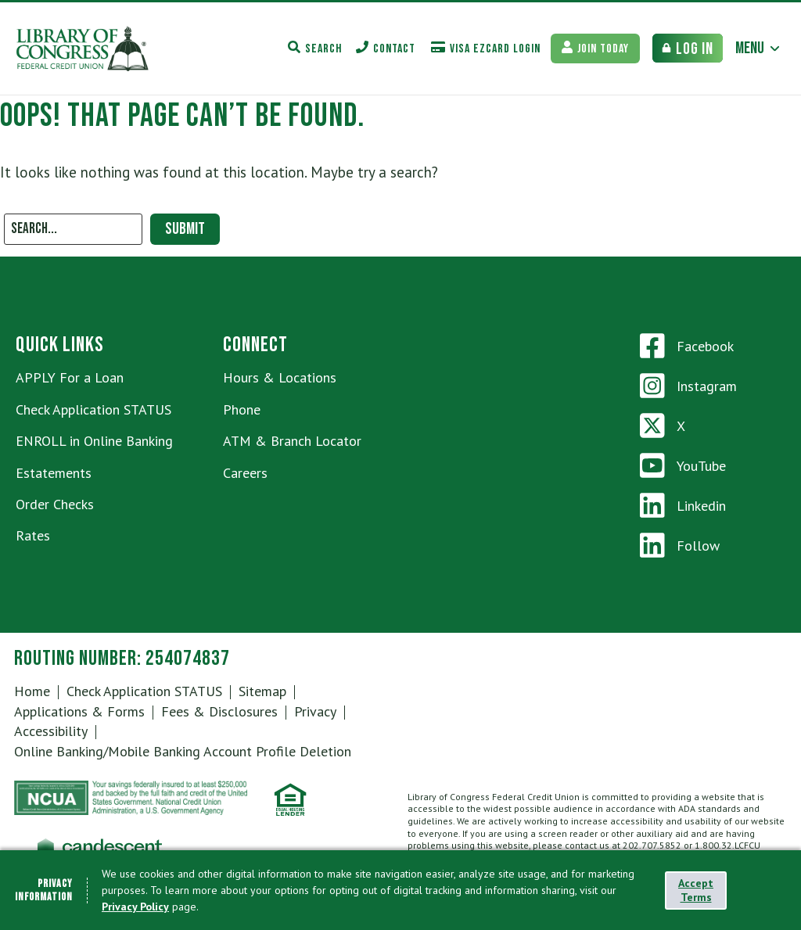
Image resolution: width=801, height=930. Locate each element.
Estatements (54, 473)
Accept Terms (695, 890)
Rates (33, 535)
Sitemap (262, 691)
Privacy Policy (135, 906)
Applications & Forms (79, 711)
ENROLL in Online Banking (94, 441)
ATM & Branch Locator (292, 441)
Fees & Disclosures (219, 711)
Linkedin (683, 505)
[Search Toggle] (315, 48)
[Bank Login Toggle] (687, 48)
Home (32, 691)
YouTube (683, 465)
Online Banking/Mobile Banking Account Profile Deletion (182, 751)
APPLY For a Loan (70, 377)
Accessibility (51, 731)
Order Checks (55, 504)
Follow (680, 545)
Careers (245, 473)
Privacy (315, 711)
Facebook (687, 346)
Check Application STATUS (93, 409)
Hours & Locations (279, 377)
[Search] (73, 229)
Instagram (688, 386)
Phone (241, 409)
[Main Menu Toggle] (758, 48)
